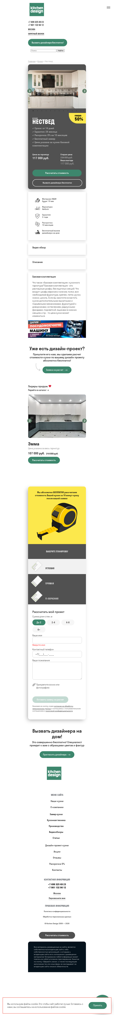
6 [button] (54, 110)
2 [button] (37, 110)
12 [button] (80, 110)
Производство (56, 826)
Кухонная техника (56, 820)
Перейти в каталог (37, 390)
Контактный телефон (43, 649)
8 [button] (63, 110)
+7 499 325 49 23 (36, 22)
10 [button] (72, 110)
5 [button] (50, 110)
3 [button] (41, 110)
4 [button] (46, 110)
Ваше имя (37, 635)
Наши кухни (57, 801)
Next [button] (84, 91)
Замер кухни (56, 814)
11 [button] (76, 110)
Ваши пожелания (41, 660)
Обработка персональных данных (57, 917)
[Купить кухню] (57, 773)
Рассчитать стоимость (57, 935)
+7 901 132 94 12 (36, 25)
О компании (57, 807)
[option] (57, 89)
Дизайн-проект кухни (57, 845)
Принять (97, 1005)
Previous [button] (29, 91)
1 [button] (33, 110)
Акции (57, 851)
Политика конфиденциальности (57, 911)
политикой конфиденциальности (59, 711)
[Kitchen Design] (40, 9)
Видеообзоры (56, 832)
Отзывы (57, 857)
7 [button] (59, 110)
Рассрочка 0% (57, 863)
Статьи (56, 838)
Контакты (57, 869)
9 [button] (67, 110)
